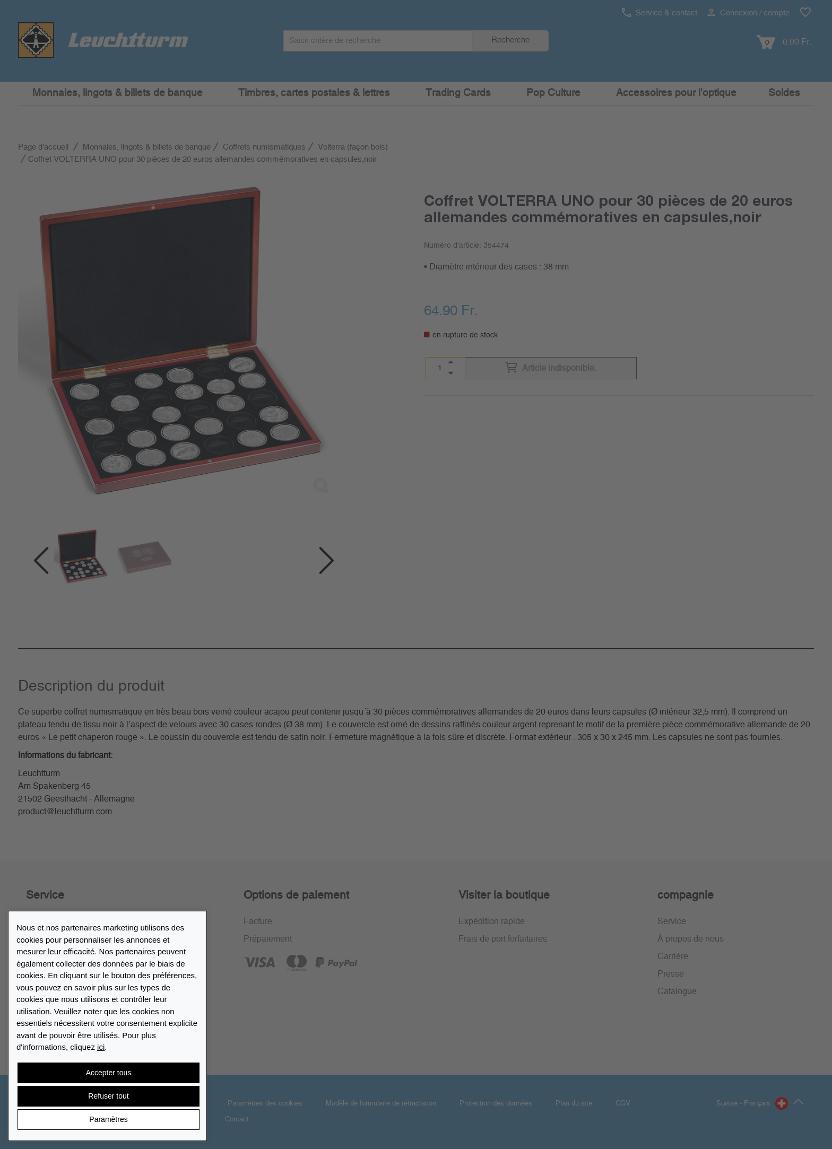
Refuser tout (108, 1096)
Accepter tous (109, 1072)
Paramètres (108, 1119)
